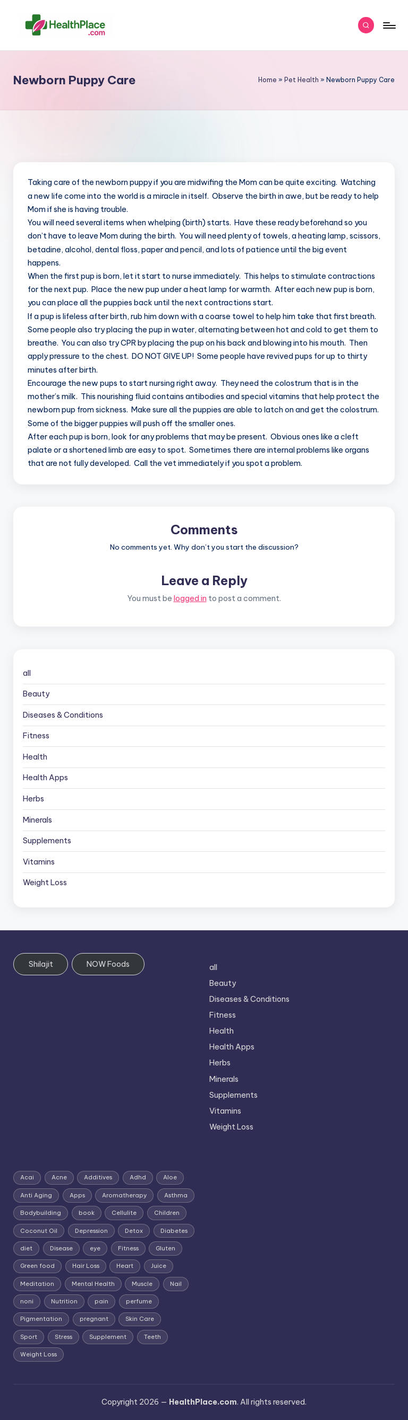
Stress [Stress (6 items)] (63, 1336)
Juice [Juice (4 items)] (158, 1265)
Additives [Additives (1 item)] (98, 1177)
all (27, 673)
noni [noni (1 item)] (26, 1301)
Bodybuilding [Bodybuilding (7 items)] (40, 1212)
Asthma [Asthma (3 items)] (176, 1195)
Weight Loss (45, 882)
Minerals (37, 820)
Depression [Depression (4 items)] (91, 1230)
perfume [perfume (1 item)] (139, 1301)
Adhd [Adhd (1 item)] (138, 1177)
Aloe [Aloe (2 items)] (170, 1177)
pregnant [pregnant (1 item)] (94, 1318)
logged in (190, 598)
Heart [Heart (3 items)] (124, 1265)
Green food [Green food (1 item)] (37, 1265)
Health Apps (45, 777)
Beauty (36, 694)
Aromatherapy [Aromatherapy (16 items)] (124, 1195)
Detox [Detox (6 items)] (134, 1230)
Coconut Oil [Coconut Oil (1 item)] (38, 1230)
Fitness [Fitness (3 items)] (128, 1248)
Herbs (33, 799)
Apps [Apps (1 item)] (77, 1195)
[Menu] (388, 25)
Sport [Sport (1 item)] (28, 1336)
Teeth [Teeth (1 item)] (152, 1336)
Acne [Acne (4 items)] (59, 1177)
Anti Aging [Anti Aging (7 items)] (36, 1195)
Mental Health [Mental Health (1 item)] (93, 1283)
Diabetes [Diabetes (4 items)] (174, 1230)
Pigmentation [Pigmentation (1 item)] (41, 1318)
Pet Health (301, 80)
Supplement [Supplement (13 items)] (107, 1336)
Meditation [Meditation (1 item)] (37, 1283)
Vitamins (39, 862)
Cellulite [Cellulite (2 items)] (124, 1212)
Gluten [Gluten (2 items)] (165, 1248)
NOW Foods (108, 964)
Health (35, 757)
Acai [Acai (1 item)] (27, 1177)
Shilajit (41, 964)
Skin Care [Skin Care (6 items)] (139, 1318)
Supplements (47, 840)
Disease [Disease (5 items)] (61, 1248)
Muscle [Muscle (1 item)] (142, 1283)
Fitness (36, 735)
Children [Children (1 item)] (167, 1212)
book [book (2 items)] (87, 1212)
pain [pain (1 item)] (101, 1301)
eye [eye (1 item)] (95, 1248)
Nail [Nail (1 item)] (176, 1283)
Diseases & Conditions (63, 715)
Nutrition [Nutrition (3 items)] (64, 1301)
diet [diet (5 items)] (26, 1248)
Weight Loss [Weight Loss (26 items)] (38, 1354)
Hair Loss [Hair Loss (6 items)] (85, 1265)
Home (267, 80)
